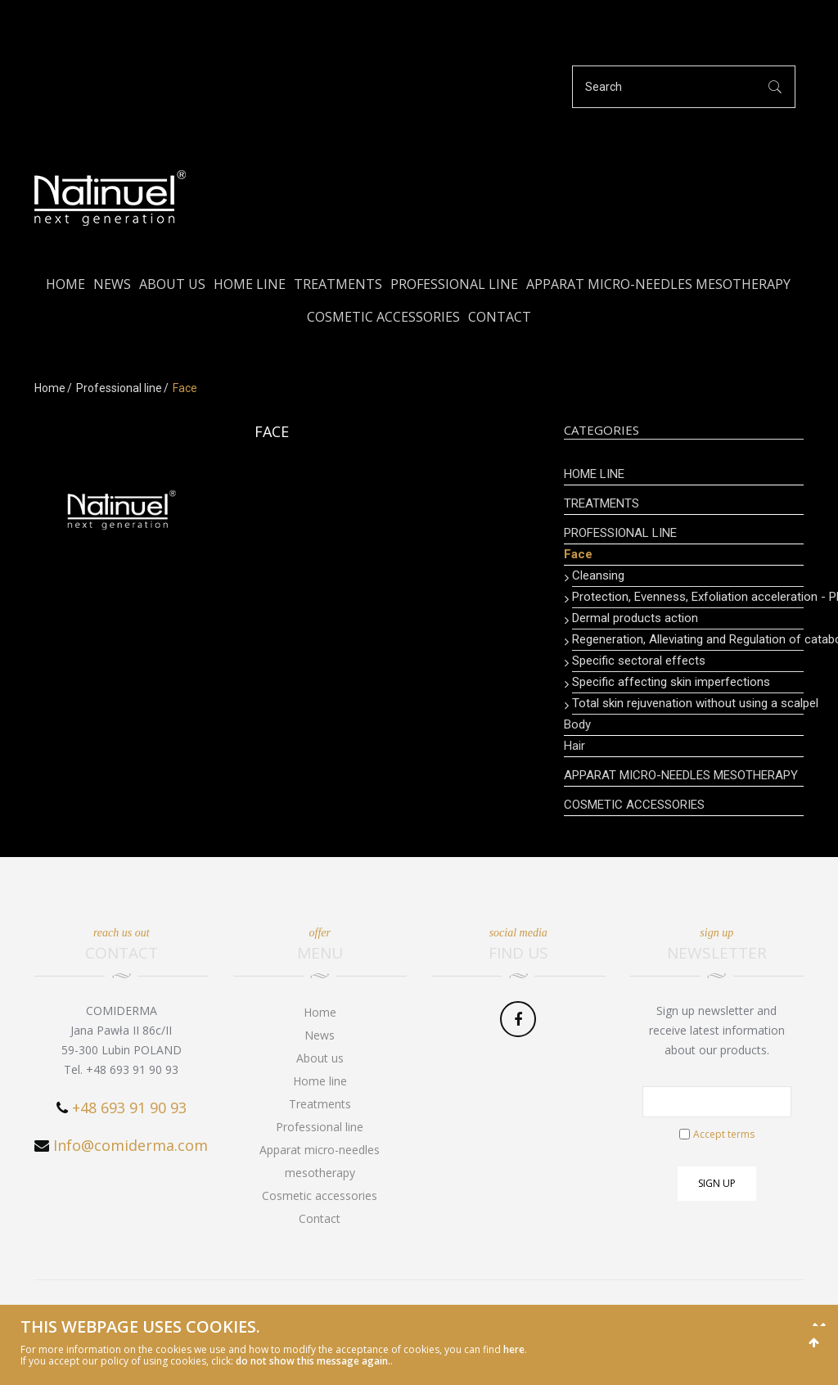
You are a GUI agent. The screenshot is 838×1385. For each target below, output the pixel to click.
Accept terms (724, 1134)
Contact (499, 317)
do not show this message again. (313, 1361)
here (514, 1349)
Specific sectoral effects (638, 660)
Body (577, 724)
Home (65, 284)
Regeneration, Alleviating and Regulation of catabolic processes (688, 639)
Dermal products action (635, 618)
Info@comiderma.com (130, 1145)
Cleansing (598, 575)
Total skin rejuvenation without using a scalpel (688, 703)
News (112, 284)
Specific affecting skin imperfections (671, 681)
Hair (574, 745)
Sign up (717, 1183)
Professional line (454, 284)
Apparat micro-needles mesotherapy (658, 284)
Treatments (338, 284)
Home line (250, 284)
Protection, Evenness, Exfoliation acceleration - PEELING (688, 596)
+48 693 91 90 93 (129, 1107)
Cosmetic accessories (383, 317)
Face (578, 554)
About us (172, 284)
